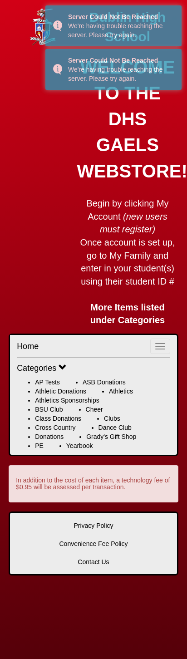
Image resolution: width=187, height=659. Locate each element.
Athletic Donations (60, 391)
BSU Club (49, 409)
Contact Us (93, 562)
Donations (49, 436)
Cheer (94, 409)
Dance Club (115, 427)
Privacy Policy (93, 525)
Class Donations (58, 418)
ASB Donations (104, 382)
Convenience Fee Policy (93, 543)
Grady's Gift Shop (111, 436)
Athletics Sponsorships (67, 400)
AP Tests (47, 382)
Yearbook (79, 445)
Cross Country (55, 427)
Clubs (112, 418)
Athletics (121, 391)
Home (28, 346)
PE (39, 445)
